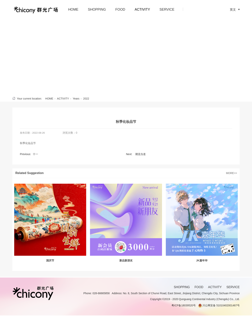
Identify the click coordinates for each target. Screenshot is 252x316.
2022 (86, 98)
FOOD (120, 9)
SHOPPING (97, 9)
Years (76, 98)
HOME (73, 9)
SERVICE (167, 9)
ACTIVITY (142, 9)
